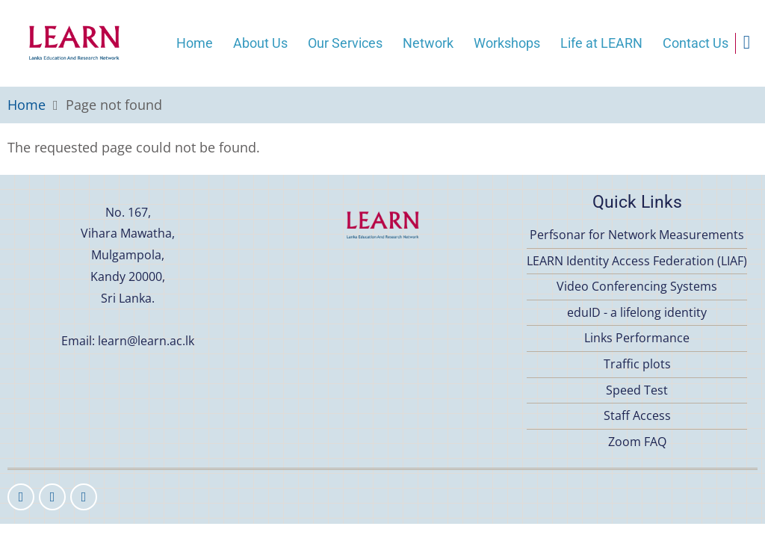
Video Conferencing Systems (637, 286)
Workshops (507, 43)
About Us (260, 43)
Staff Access (637, 415)
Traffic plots (637, 364)
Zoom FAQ (637, 441)
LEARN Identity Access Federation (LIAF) (637, 261)
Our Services (345, 43)
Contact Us (695, 43)
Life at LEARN (601, 43)
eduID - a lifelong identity (637, 312)
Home (194, 43)
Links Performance (637, 338)
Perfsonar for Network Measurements (637, 234)
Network (428, 43)
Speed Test (637, 390)
